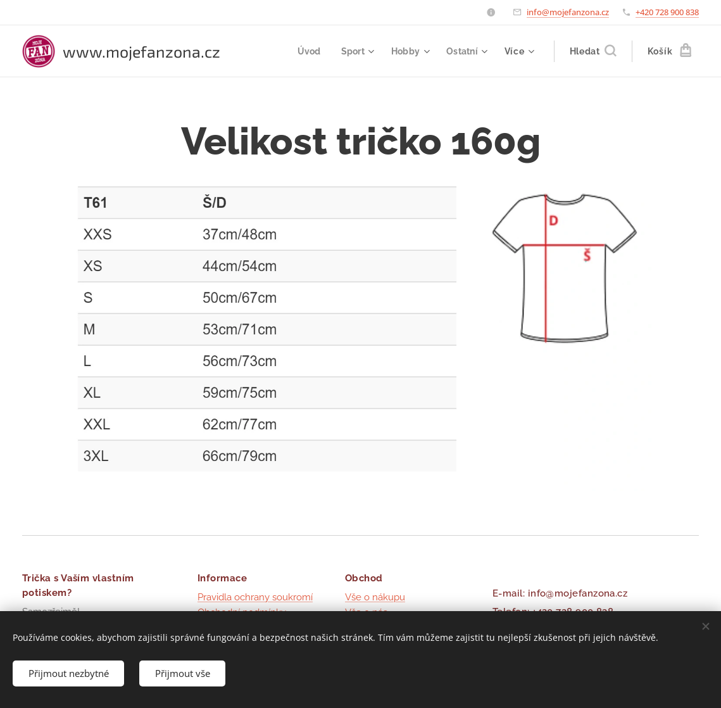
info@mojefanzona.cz (568, 12)
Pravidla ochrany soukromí (255, 597)
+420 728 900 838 (667, 12)
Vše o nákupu (375, 597)
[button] (593, 51)
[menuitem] (307, 51)
